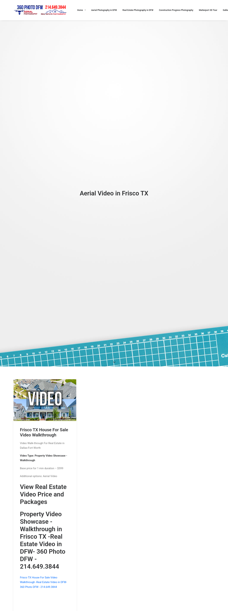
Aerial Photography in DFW (104, 10)
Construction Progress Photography (176, 10)
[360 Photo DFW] (41, 10)
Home (81, 10)
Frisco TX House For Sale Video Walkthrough (44, 371)
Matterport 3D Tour (208, 10)
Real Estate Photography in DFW (138, 10)
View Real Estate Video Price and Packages (43, 433)
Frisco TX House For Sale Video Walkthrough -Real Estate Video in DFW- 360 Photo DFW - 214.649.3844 (43, 520)
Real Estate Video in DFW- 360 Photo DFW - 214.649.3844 (42, 490)
